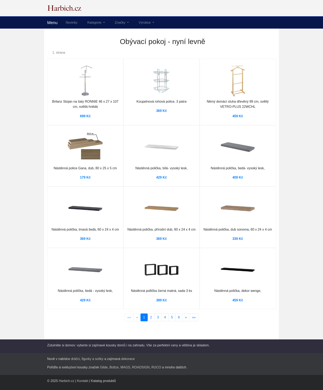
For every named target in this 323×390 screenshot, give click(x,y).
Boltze (113, 367)
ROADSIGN (141, 367)
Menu (52, 22)
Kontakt (82, 381)
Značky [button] (120, 22)
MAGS (125, 367)
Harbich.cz (66, 381)
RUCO (156, 367)
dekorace (128, 359)
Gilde (104, 367)
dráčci (75, 359)
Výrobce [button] (145, 22)
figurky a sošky (92, 359)
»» (194, 317)
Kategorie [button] (94, 22)
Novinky (71, 22)
